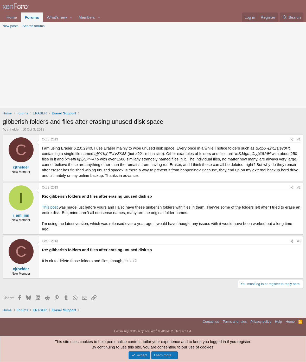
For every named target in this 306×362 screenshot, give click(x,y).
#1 (299, 139)
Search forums (34, 26)
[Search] (291, 17)
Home (12, 17)
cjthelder (13, 129)
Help (278, 322)
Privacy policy (261, 322)
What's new (57, 17)
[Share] (292, 140)
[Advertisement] (153, 69)
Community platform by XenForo (153, 331)
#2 (299, 187)
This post (50, 207)
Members (87, 17)
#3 (299, 241)
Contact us (211, 322)
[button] (71, 17)
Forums (32, 17)
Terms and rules (235, 322)
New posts (10, 26)
